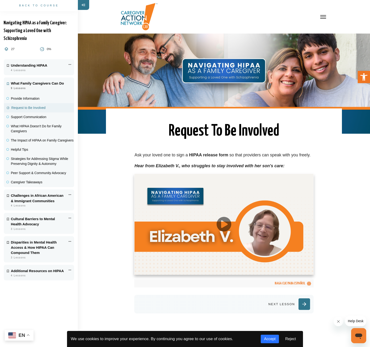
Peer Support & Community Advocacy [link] (38, 173)
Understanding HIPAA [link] (29, 65)
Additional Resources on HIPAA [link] (37, 271)
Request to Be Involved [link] (28, 108)
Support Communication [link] (28, 117)
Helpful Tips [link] (19, 149)
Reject (290, 339)
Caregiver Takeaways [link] (26, 182)
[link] (364, 77)
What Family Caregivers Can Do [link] (37, 83)
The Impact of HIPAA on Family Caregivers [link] (42, 140)
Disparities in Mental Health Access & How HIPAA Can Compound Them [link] (34, 247)
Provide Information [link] (25, 98)
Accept (270, 339)
